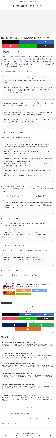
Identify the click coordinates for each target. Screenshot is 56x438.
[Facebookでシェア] (28, 42)
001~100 (4, 303)
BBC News (6, 239)
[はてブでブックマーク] (45, 42)
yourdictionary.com (6, 137)
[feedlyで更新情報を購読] (41, 325)
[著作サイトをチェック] (14, 325)
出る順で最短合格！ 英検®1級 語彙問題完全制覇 (17, 56)
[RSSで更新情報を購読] (28, 329)
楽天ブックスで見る (23, 294)
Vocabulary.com (8, 71)
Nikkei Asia (6, 263)
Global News (6, 211)
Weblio (19, 59)
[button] (45, 46)
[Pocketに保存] (10, 46)
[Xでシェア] (10, 42)
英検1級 (10, 303)
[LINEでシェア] (28, 46)
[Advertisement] (28, 22)
